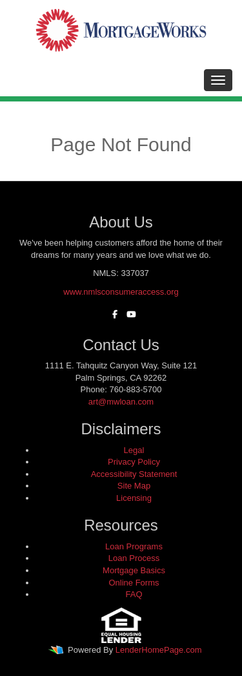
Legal (134, 450)
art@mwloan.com (121, 402)
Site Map (133, 486)
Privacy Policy (134, 462)
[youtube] (128, 314)
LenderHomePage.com (159, 650)
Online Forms (133, 582)
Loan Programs (134, 546)
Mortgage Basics (134, 570)
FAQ (133, 594)
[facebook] (111, 314)
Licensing (134, 498)
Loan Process (134, 558)
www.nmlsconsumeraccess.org (120, 292)
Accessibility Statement (134, 474)
